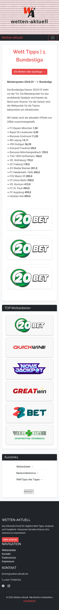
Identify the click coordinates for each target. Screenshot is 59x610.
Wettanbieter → (25, 466)
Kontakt (6, 553)
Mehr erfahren (10, 539)
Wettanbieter (9, 550)
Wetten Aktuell (12, 37)
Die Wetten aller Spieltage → (29, 71)
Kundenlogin (29, 601)
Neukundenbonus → (27, 473)
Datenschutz (9, 557)
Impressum (8, 561)
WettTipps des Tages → (29, 479)
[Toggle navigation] (52, 37)
